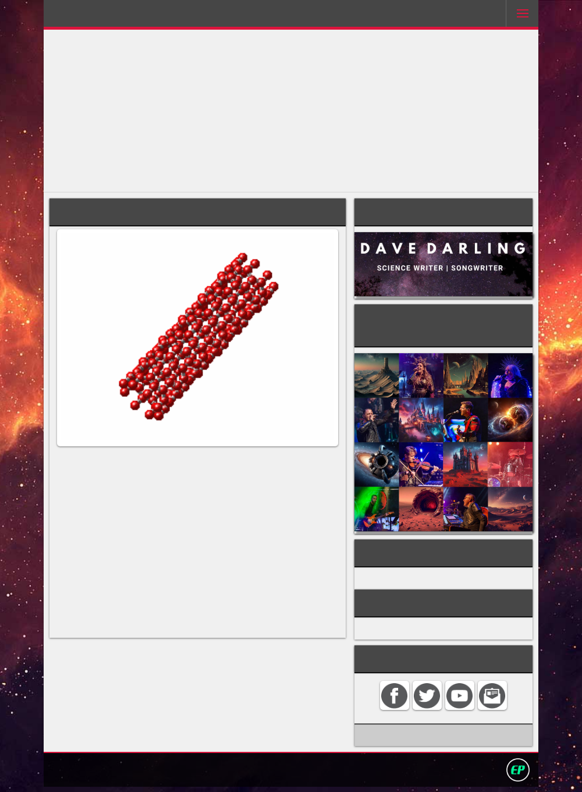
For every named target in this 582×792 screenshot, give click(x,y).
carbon (315, 471)
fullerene (184, 482)
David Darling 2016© (376, 774)
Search (246, 774)
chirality (89, 571)
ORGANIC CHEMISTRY (419, 573)
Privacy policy (296, 774)
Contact (209, 774)
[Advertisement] (291, 111)
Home (173, 774)
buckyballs (76, 493)
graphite (321, 493)
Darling (86, 17)
